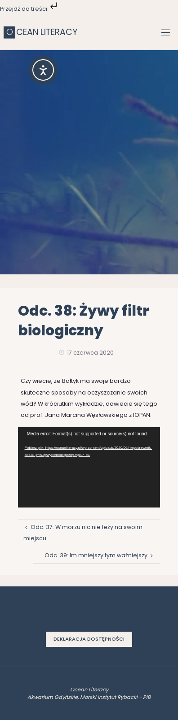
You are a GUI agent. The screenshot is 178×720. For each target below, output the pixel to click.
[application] (89, 467)
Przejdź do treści (29, 9)
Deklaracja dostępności (89, 638)
